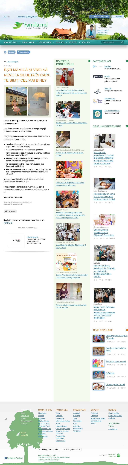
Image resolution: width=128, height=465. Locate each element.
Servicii (86, 42)
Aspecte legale (61, 426)
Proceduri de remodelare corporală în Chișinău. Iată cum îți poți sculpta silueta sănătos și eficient (104, 157)
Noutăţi (23, 418)
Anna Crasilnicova (100, 191)
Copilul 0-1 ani (43, 421)
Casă (58, 413)
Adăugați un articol (101, 16)
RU (5, 17)
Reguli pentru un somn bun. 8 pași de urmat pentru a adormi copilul (104, 196)
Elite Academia (61, 120)
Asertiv (107, 76)
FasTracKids (60, 180)
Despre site (25, 416)
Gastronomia (60, 441)
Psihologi (94, 413)
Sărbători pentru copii (116, 361)
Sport (58, 423)
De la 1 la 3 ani (44, 423)
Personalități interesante (60, 437)
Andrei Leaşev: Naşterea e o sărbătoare (103, 32)
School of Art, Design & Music (65, 150)
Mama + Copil (11, 42)
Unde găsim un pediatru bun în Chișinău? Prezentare (104, 232)
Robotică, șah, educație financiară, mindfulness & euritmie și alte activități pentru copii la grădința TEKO (70, 215)
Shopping (76, 431)
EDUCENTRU (60, 242)
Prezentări (45, 42)
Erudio (58, 87)
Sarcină (41, 416)
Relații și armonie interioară (62, 432)
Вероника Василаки (101, 227)
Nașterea (41, 418)
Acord (23, 413)
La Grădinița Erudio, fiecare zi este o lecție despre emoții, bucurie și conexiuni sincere (71, 93)
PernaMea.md (60, 302)
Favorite (119, 16)
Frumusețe (60, 418)
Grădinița (110, 373)
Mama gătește (113, 413)
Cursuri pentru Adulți (115, 384)
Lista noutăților (12, 62)
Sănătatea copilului (45, 431)
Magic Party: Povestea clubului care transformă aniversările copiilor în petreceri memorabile (104, 312)
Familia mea (28, 42)
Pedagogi (94, 416)
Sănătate (59, 416)
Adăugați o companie (49, 449)
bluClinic (107, 66)
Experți (60, 42)
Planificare (42, 413)
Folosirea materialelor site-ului (48, 460)
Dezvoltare (42, 434)
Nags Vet (107, 88)
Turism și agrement (63, 429)
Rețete (73, 42)
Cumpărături (43, 436)
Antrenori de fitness (98, 418)
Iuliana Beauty (32, 237)
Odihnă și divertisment (77, 427)
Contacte (24, 423)
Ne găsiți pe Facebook (15, 458)
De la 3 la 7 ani (44, 426)
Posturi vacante (26, 421)
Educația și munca (63, 421)
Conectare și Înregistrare (27, 16)
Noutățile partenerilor (65, 62)
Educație (76, 416)
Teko (57, 210)
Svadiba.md (112, 429)
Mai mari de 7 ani (44, 429)
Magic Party (98, 304)
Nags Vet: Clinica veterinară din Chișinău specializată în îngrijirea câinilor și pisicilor (104, 271)
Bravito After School (62, 272)
